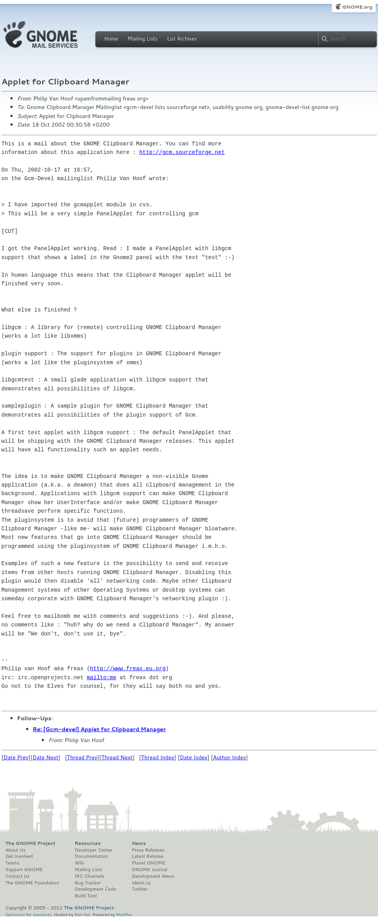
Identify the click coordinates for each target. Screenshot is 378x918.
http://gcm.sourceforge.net (181, 152)
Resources (87, 843)
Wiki (79, 863)
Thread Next (117, 757)
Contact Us (17, 876)
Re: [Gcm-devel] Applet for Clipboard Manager (99, 729)
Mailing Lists (143, 38)
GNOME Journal (150, 869)
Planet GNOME (148, 863)
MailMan (124, 914)
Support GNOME (24, 869)
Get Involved (19, 856)
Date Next (45, 757)
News (139, 843)
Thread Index (157, 757)
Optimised (15, 914)
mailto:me (101, 677)
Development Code (95, 889)
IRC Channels (89, 876)
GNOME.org (357, 7)
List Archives (182, 38)
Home (111, 38)
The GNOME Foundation (32, 883)
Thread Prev (82, 757)
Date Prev (16, 757)
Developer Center (94, 850)
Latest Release (147, 856)
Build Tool (86, 896)
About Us (15, 850)
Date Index (194, 757)
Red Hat (82, 914)
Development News (153, 876)
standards (42, 914)
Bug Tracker (88, 883)
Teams (12, 863)
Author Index (229, 757)
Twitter (139, 889)
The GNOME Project (30, 843)
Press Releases (148, 850)
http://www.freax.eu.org (127, 668)
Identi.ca (141, 883)
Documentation (91, 856)
